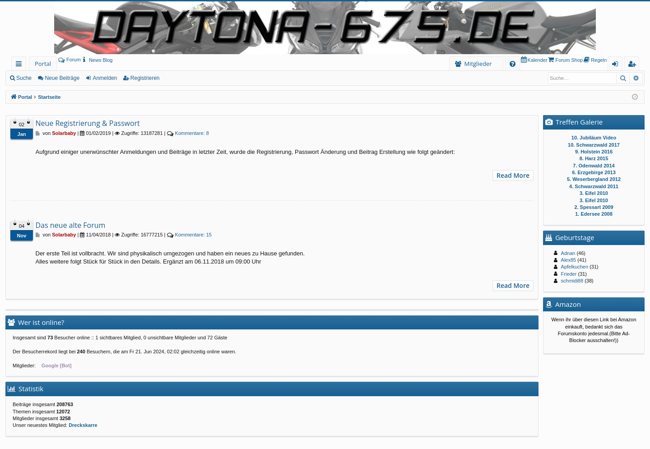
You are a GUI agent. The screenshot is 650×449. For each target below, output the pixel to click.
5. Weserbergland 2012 (594, 179)
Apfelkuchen (575, 266)
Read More (513, 175)
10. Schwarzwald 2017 (594, 145)
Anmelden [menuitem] (617, 65)
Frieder (569, 274)
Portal (43, 64)
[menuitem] (97, 60)
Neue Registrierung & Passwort (88, 123)
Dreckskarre (83, 425)
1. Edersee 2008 (594, 214)
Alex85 (568, 260)
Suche (24, 78)
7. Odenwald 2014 (593, 165)
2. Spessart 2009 (593, 207)
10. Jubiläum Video (593, 137)
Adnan (568, 253)
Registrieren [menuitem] (634, 65)
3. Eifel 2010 (594, 193)
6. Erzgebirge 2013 (594, 172)
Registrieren (145, 78)
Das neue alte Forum (71, 225)
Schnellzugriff (20, 65)
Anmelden (105, 78)
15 (193, 234)
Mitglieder (478, 64)
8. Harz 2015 (594, 158)
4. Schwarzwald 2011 (593, 186)
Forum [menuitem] (69, 59)
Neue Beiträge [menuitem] (62, 78)
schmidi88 (572, 280)
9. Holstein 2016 (594, 151)
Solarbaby (64, 133)
